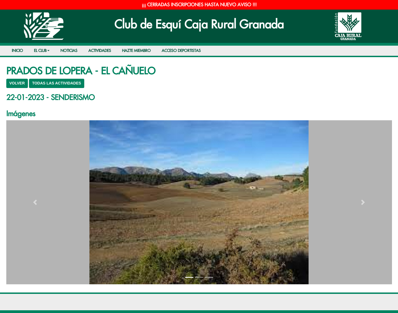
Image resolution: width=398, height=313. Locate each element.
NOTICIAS (68, 51)
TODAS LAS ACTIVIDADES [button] (56, 83)
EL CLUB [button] (40, 51)
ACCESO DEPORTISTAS (181, 51)
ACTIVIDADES (99, 51)
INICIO (17, 51)
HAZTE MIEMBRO (136, 51)
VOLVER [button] (17, 83)
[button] (35, 202)
